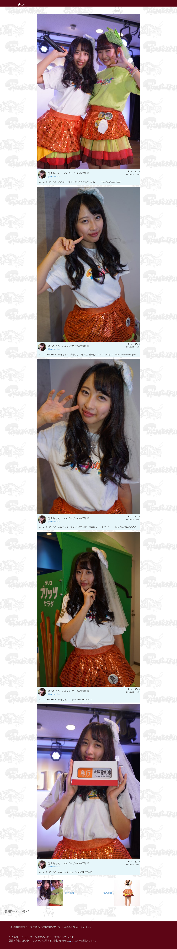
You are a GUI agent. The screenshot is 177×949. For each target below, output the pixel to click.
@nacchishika (54, 176)
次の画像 (121, 893)
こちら (72, 940)
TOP (21, 4)
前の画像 (55, 893)
